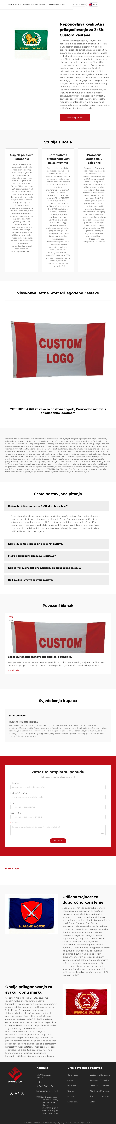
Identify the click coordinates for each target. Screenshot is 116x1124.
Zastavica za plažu (95, 1086)
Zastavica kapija (105, 1086)
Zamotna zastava (105, 1091)
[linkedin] (17, 1093)
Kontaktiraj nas (71, 4)
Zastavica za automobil (105, 1080)
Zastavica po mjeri (95, 1075)
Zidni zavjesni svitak (95, 1091)
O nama (37, 4)
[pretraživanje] (86, 4)
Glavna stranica (26, 4)
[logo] (8, 4)
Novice (60, 4)
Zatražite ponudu (75, 118)
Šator (92, 1102)
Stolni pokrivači (105, 1096)
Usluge (53, 4)
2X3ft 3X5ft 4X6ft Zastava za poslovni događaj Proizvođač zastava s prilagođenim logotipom (58, 411)
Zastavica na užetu (95, 1080)
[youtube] (22, 1093)
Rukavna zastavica (105, 1075)
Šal (91, 1096)
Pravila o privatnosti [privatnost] (83, 1123)
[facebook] (11, 1093)
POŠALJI (58, 841)
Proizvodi (45, 4)
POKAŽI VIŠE (13, 670)
